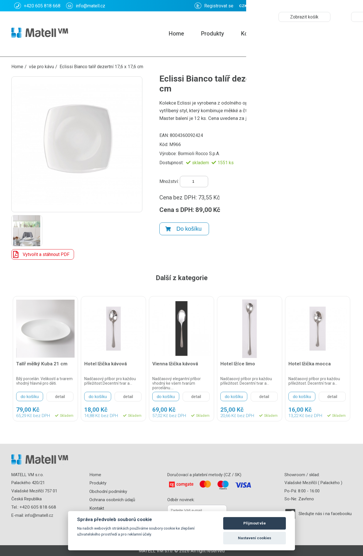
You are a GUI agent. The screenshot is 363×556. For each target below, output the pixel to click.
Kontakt (251, 33)
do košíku (30, 396)
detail (60, 396)
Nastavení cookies (254, 538)
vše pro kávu (41, 66)
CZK (329, 6)
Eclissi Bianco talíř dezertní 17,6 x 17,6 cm (101, 66)
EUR (345, 6)
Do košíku (183, 227)
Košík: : (290, 6)
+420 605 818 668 (37, 6)
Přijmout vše (254, 523)
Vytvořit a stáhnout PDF (40, 254)
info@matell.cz (85, 6)
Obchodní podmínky (108, 490)
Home (176, 33)
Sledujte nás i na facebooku (326, 513)
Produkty (212, 33)
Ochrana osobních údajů (112, 498)
